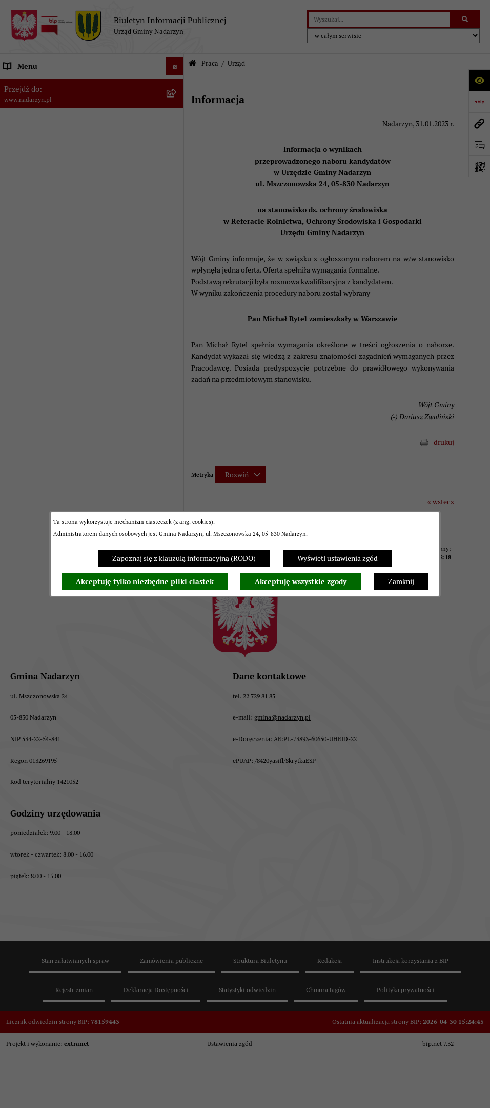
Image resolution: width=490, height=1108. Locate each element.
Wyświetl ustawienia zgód (337, 558)
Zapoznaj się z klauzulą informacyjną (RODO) (184, 558)
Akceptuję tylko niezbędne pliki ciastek (145, 581)
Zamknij (401, 581)
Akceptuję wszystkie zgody (300, 581)
